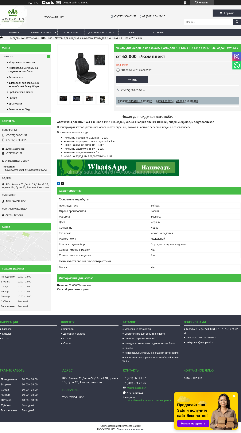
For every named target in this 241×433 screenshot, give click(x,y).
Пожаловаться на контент (130, 429)
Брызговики (15, 103)
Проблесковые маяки (21, 92)
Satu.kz (137, 426)
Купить (132, 79)
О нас (132, 32)
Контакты (71, 32)
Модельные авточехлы (24, 38)
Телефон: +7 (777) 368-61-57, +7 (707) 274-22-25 (211, 331)
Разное (13, 97)
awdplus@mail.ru (15, 149)
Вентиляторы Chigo (20, 109)
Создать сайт (70, 2)
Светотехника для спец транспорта (145, 333)
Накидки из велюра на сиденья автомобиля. (150, 343)
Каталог (9, 56)
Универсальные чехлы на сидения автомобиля (152, 352)
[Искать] (237, 22)
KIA (43, 38)
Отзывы (158, 32)
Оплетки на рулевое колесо (140, 338)
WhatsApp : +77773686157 (201, 337)
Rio (50, 38)
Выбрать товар (41, 32)
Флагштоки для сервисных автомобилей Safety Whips (150, 359)
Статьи (67, 343)
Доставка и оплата (101, 32)
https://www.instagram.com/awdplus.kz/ (25, 169)
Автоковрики (16, 77)
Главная (13, 32)
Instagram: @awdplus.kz (199, 342)
